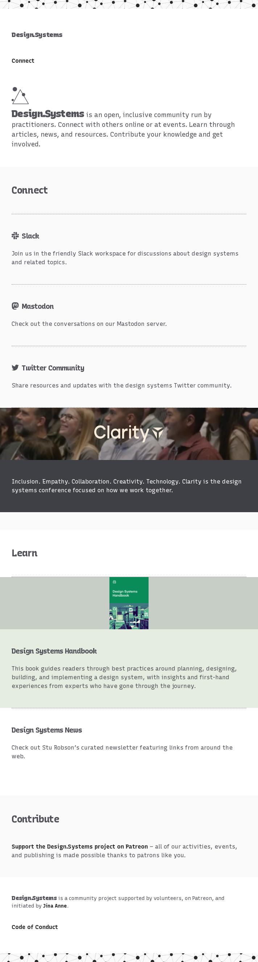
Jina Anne (55, 906)
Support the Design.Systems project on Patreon (80, 846)
